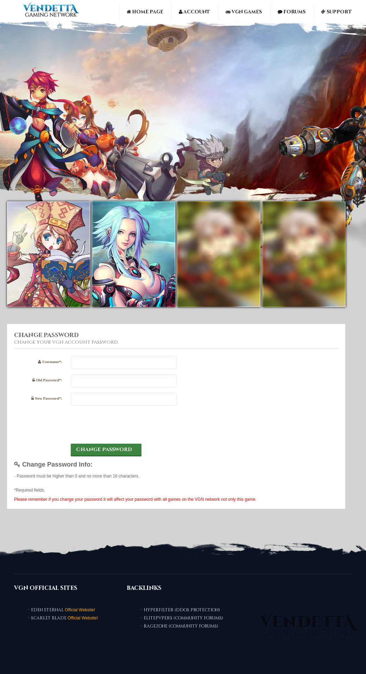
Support (336, 12)
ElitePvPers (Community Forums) (183, 618)
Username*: (50, 362)
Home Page (145, 12)
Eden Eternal (47, 610)
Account (194, 12)
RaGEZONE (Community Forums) (181, 626)
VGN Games (244, 12)
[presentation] (123, 424)
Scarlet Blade (49, 618)
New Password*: (46, 398)
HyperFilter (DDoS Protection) (182, 610)
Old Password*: (47, 380)
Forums (291, 12)
